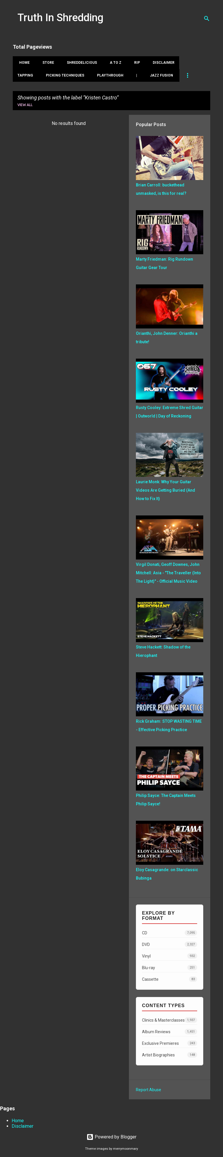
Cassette (169, 979)
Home (22, 63)
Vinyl (169, 956)
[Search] (206, 19)
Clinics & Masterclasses (169, 1020)
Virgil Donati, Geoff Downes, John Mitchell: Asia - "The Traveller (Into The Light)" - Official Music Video (168, 573)
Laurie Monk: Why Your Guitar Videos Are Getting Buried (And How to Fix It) (165, 490)
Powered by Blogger (111, 1137)
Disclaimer (162, 63)
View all (25, 105)
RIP (135, 63)
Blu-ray (169, 967)
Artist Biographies (169, 1055)
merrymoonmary (125, 1149)
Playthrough (110, 75)
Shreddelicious (80, 63)
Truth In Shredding (60, 18)
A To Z (114, 63)
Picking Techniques (65, 75)
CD (169, 933)
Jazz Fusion (161, 75)
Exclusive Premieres (169, 1043)
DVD (169, 944)
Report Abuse (148, 1089)
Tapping (25, 75)
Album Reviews (169, 1031)
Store (46, 63)
